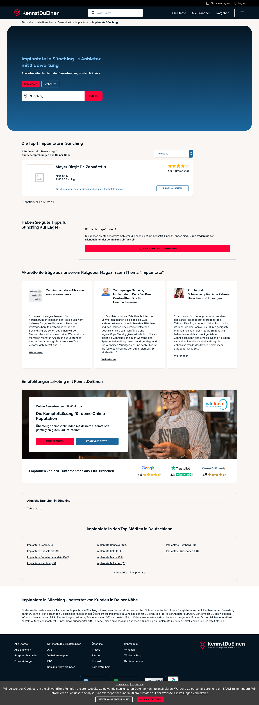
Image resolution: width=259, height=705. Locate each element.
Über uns (97, 643)
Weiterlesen (36, 352)
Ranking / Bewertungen (61, 666)
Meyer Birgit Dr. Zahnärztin (81, 167)
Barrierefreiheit (101, 666)
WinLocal (129, 649)
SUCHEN (93, 96)
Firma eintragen (23, 661)
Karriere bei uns (133, 661)
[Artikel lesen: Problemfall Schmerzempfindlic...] (179, 299)
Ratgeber (222, 13)
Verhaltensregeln (57, 655)
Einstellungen (73, 643)
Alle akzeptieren (150, 699)
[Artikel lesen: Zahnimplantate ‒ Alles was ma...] (35, 299)
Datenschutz (54, 643)
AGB (49, 649)
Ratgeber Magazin (25, 655)
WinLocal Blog (133, 655)
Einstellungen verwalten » (191, 693)
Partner (96, 655)
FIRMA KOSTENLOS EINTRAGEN (158, 248)
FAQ (49, 661)
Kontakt (96, 661)
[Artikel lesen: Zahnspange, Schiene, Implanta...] (105, 299)
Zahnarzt (34, 508)
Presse (96, 649)
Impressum (131, 643)
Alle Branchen (201, 13)
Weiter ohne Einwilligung (114, 699)
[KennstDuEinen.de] (36, 13)
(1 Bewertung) (180, 170)
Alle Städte (179, 13)
